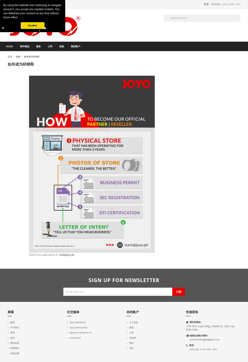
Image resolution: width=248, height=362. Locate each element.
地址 (131, 342)
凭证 (131, 348)
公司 (50, 46)
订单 (131, 332)
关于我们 (14, 327)
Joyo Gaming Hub (78, 327)
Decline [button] (32, 25)
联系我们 (14, 348)
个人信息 (133, 322)
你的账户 (133, 312)
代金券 (132, 337)
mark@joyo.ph (66, 254)
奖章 (12, 332)
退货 (131, 327)
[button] (19, 17)
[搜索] (202, 18)
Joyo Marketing (77, 322)
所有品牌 (14, 353)
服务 (38, 46)
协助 (61, 46)
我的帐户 (75, 46)
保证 (12, 337)
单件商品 (24, 46)
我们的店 (14, 342)
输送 (12, 322)
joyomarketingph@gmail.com (204, 339)
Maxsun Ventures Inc (80, 332)
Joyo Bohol (75, 337)
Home (9, 46)
